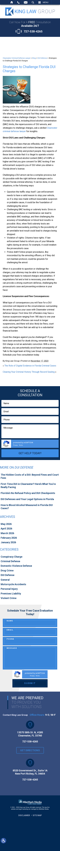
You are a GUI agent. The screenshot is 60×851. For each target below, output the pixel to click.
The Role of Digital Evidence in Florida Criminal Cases (30, 365)
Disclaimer (24, 815)
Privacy (15, 445)
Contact (26, 2)
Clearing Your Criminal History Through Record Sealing (29, 372)
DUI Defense (42, 58)
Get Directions (30, 754)
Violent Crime (8, 598)
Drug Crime (7, 570)
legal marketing (23, 809)
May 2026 (6, 524)
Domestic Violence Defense (16, 565)
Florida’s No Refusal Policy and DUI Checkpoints (28, 493)
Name (10, 621)
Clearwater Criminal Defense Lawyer (16, 58)
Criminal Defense (10, 561)
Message (12, 648)
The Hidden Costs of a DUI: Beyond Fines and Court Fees (30, 476)
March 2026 (7, 533)
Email (10, 630)
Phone (10, 639)
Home (12, 2)
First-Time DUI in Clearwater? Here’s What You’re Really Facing (28, 486)
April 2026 (6, 528)
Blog (34, 58)
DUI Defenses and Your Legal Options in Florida (27, 499)
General (5, 579)
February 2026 (9, 537)
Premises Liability (11, 593)
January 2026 (8, 542)
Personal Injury (9, 588)
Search (33, 2)
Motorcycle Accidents (13, 584)
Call (18, 2)
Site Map (37, 815)
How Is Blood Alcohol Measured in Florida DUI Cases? (27, 507)
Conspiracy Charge (11, 556)
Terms (21, 445)
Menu (45, 2)
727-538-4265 (33, 31)
